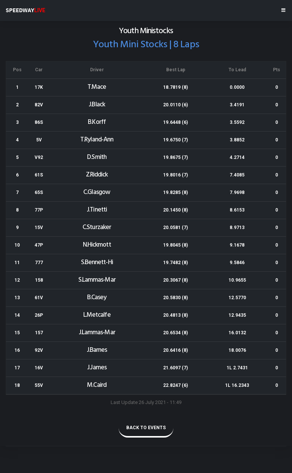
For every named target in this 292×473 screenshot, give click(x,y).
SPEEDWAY (25, 10)
